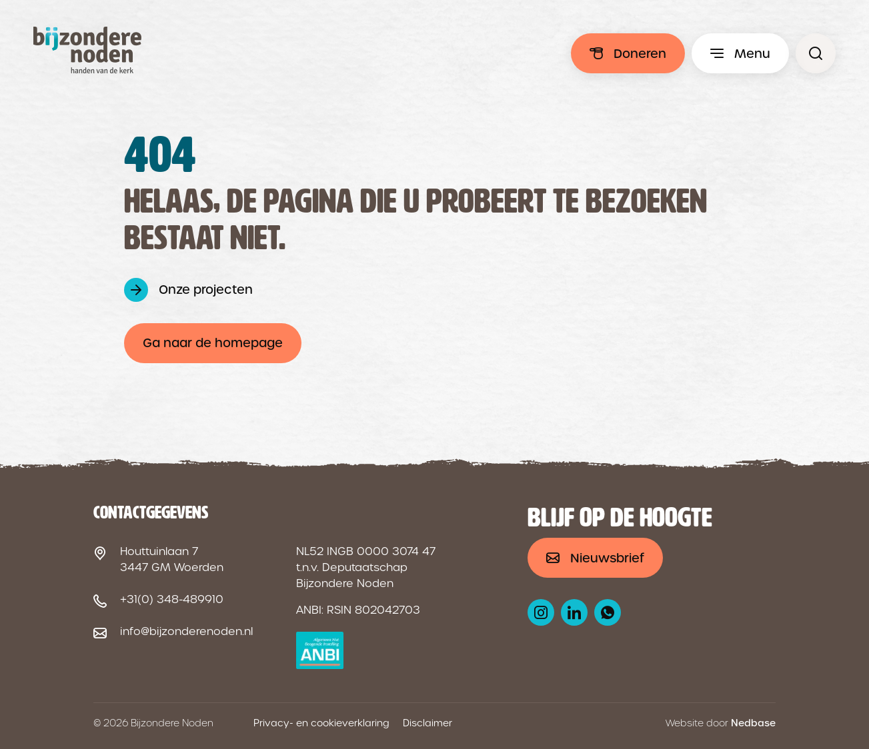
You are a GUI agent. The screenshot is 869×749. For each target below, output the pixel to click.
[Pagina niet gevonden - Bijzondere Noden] (816, 53)
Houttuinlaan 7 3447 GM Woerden (171, 559)
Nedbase (753, 723)
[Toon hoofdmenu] (740, 53)
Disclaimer (427, 723)
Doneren (640, 53)
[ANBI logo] (319, 650)
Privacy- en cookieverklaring (321, 723)
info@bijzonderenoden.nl (186, 631)
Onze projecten (206, 289)
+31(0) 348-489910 (171, 599)
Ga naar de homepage (213, 343)
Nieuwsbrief (607, 558)
